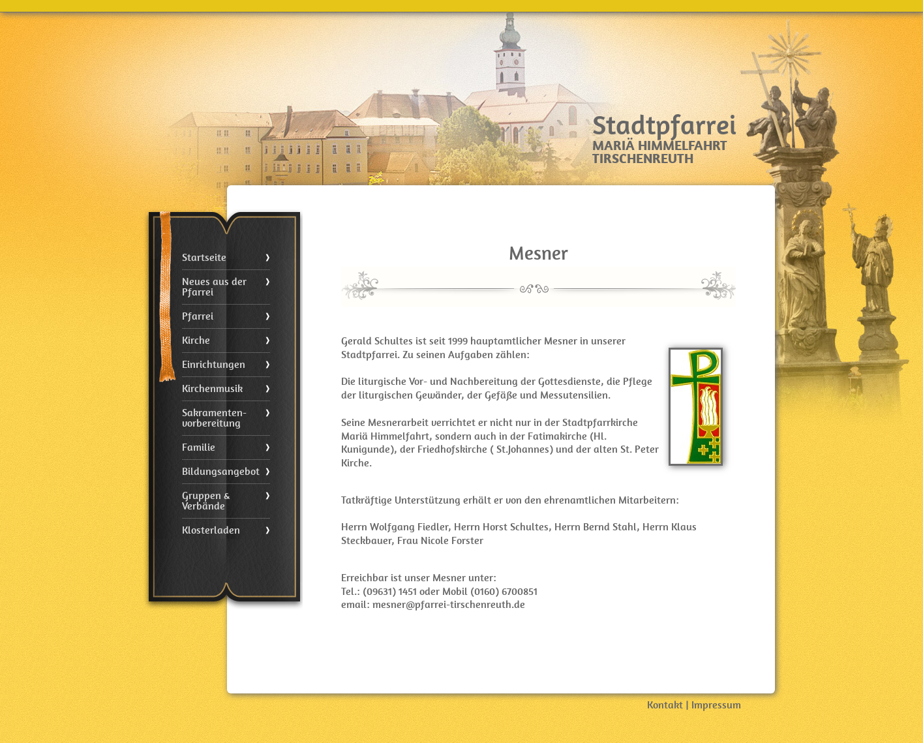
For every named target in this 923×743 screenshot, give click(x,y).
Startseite (204, 257)
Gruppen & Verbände (206, 501)
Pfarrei (197, 316)
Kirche (196, 340)
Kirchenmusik (212, 389)
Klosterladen (211, 530)
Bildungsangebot (221, 471)
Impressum (716, 705)
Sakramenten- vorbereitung (214, 418)
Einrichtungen (213, 364)
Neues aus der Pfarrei (214, 287)
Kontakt (665, 705)
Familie (198, 447)
